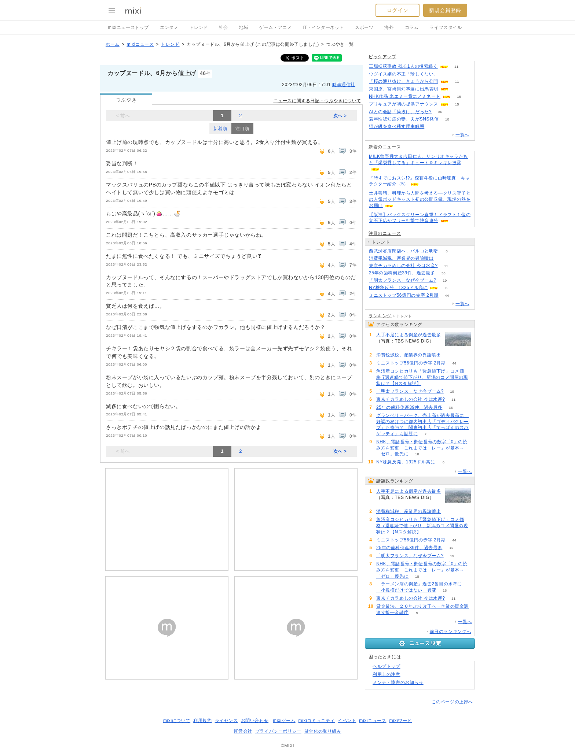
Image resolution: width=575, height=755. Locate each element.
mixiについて (176, 720)
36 (440, 112)
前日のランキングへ (450, 631)
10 (447, 119)
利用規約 (202, 720)
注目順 (242, 128)
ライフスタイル (445, 27)
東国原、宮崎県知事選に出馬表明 (403, 89)
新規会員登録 (445, 10)
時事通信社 (343, 84)
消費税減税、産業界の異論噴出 (401, 258)
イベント (347, 720)
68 (457, 89)
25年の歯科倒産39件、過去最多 (402, 272)
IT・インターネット (323, 27)
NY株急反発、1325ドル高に (398, 287)
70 (446, 74)
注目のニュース (385, 233)
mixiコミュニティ (317, 720)
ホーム (113, 44)
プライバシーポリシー (278, 731)
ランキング (380, 315)
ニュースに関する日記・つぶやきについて (317, 100)
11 (456, 66)
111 (442, 258)
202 (385, 347)
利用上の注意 (386, 674)
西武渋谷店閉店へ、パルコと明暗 (403, 250)
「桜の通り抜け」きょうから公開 (403, 81)
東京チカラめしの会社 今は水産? (403, 265)
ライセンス (226, 720)
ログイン (397, 10)
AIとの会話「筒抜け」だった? (400, 111)
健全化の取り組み (322, 731)
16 (445, 590)
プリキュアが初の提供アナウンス (403, 104)
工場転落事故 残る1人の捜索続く (403, 66)
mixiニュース (140, 44)
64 (430, 384)
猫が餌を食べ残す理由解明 (396, 126)
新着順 (220, 128)
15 (459, 97)
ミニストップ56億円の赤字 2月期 (404, 295)
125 (433, 127)
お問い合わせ (255, 720)
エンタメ (169, 27)
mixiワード (400, 720)
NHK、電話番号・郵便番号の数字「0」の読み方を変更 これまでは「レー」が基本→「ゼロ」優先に (422, 448)
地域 (243, 27)
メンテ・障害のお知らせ (398, 682)
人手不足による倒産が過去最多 (408, 334)
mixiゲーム (284, 720)
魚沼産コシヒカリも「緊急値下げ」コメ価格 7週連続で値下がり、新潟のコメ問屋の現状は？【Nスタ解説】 (422, 377)
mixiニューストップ (128, 27)
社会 (223, 27)
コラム (412, 27)
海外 (388, 27)
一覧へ (462, 134)
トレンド (198, 27)
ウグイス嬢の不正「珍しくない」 (403, 74)
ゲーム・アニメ (275, 27)
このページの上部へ (452, 701)
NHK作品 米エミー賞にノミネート (404, 96)
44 (447, 295)
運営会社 (243, 731)
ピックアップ (382, 56)
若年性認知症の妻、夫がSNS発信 (404, 119)
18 (417, 454)
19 (445, 280)
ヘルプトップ (386, 666)
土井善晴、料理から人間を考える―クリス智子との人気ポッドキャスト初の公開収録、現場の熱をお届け (419, 199)
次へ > (340, 115)
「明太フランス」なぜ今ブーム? (402, 280)
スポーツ (364, 27)
